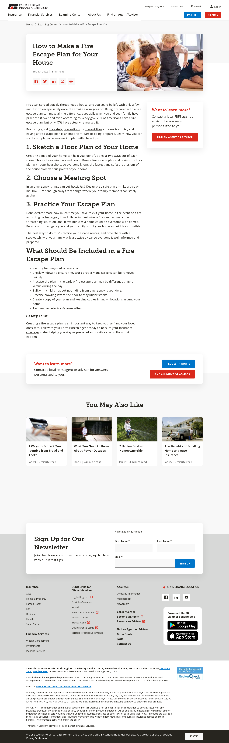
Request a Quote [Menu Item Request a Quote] (154, 6)
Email (119, 557)
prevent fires (93, 129)
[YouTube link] (186, 597)
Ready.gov (88, 118)
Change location (186, 587)
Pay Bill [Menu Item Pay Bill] (192, 15)
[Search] (196, 6)
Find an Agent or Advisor (175, 137)
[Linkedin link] (176, 597)
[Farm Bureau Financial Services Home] (28, 6)
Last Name (164, 541)
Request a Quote (178, 363)
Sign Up (185, 563)
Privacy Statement (37, 738)
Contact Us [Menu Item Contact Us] (177, 6)
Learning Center (48, 24)
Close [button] (194, 736)
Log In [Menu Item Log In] (216, 6)
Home (29, 24)
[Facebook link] (165, 597)
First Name (122, 541)
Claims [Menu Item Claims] (213, 15)
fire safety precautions (64, 129)
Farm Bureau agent (74, 328)
